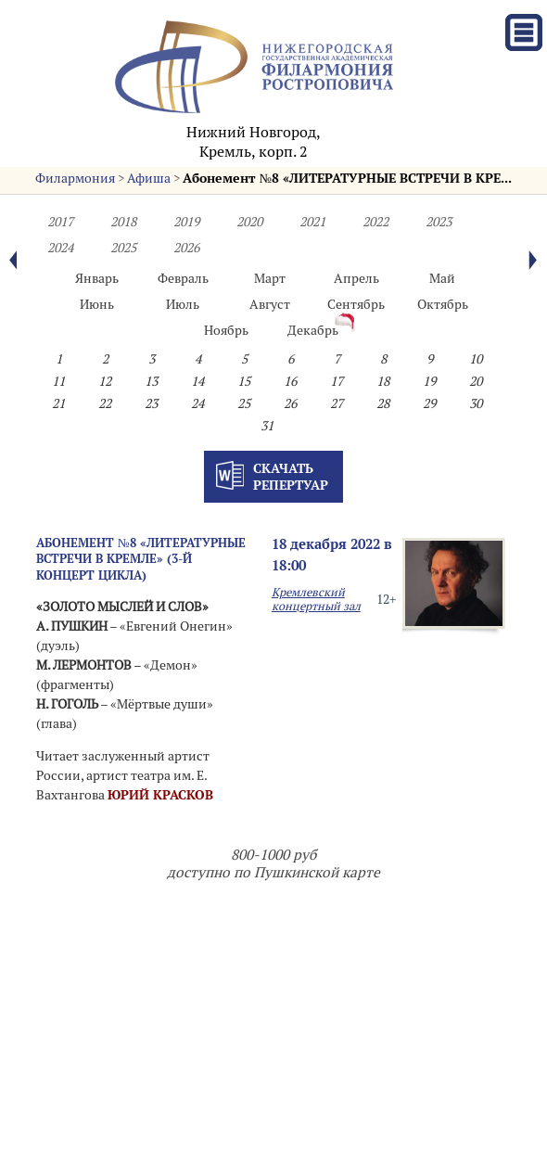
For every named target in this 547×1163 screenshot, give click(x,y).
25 (243, 403)
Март (270, 278)
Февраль (183, 278)
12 (104, 381)
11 (58, 381)
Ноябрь (226, 330)
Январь (97, 278)
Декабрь (312, 330)
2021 (312, 221)
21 (58, 403)
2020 (249, 221)
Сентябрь (356, 304)
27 (336, 403)
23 (151, 403)
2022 (375, 221)
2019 (186, 221)
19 (429, 381)
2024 (60, 247)
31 (267, 425)
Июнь (97, 304)
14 (197, 381)
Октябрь (442, 304)
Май (442, 278)
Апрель (356, 278)
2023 (439, 221)
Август (269, 304)
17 (336, 381)
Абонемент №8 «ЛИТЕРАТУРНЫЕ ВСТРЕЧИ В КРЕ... (347, 178)
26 (290, 403)
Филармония (75, 178)
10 (475, 359)
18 (382, 381)
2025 (123, 247)
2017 (60, 221)
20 (475, 381)
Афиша (149, 178)
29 (429, 403)
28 (382, 403)
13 (151, 381)
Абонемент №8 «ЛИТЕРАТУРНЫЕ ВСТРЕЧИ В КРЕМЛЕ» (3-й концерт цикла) (141, 558)
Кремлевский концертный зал (316, 599)
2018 (123, 221)
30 (475, 403)
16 (290, 381)
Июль (182, 304)
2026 (186, 247)
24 (197, 403)
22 (104, 403)
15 (243, 381)
